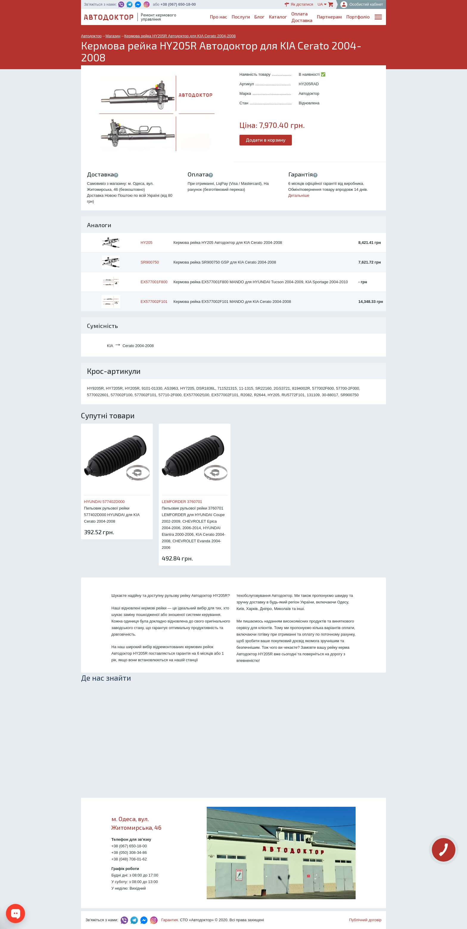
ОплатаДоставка (301, 17)
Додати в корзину (266, 140)
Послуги (241, 16)
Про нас (218, 16)
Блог (259, 16)
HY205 (146, 242)
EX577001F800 (154, 282)
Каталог (278, 16)
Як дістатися (298, 4)
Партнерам (329, 16)
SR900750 (150, 262)
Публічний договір (365, 920)
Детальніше (298, 195)
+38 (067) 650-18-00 (178, 4)
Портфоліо (358, 16)
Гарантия (169, 920)
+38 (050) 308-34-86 (129, 852)
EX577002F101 (154, 301)
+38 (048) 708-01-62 (129, 859)
